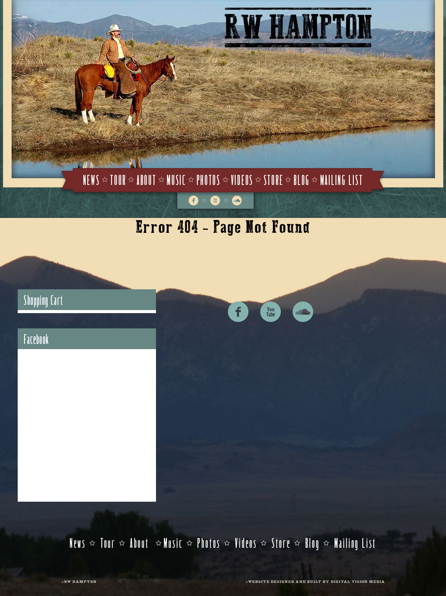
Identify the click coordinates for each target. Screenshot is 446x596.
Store (274, 179)
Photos (209, 179)
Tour (118, 179)
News (91, 179)
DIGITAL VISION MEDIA (358, 582)
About (147, 179)
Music (176, 179)
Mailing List (341, 179)
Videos (242, 179)
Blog (302, 179)
